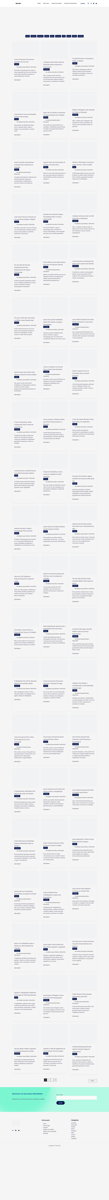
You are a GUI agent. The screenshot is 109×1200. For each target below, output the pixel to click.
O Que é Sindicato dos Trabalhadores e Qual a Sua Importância (54, 938)
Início (43, 1175)
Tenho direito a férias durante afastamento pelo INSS (82, 1041)
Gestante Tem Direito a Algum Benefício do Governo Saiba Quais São (83, 506)
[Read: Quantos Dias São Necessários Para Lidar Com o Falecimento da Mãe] (84, 542)
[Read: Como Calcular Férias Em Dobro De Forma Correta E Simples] (54, 870)
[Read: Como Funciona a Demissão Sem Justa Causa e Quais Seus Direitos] (84, 266)
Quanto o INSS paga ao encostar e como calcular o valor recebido (83, 173)
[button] (83, 3)
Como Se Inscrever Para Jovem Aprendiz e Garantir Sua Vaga (54, 717)
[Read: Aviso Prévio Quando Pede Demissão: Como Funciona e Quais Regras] (84, 760)
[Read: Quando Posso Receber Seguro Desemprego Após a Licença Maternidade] (54, 212)
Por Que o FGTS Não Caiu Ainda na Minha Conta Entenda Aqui (24, 337)
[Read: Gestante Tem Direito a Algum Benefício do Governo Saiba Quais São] (84, 490)
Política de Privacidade (48, 1183)
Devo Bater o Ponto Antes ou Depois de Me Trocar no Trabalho (25, 664)
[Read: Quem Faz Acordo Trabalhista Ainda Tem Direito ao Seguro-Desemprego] (54, 324)
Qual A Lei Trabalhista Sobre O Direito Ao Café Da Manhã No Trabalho (25, 990)
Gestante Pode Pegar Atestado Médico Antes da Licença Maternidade (83, 664)
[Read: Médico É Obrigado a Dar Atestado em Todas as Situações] (84, 102)
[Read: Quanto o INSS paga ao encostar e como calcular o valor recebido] (84, 157)
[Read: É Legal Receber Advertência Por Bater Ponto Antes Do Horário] (25, 817)
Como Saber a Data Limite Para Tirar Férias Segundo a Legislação (54, 992)
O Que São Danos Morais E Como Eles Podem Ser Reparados (82, 446)
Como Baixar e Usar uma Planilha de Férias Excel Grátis (25, 119)
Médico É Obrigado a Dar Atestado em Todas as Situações (83, 115)
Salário (77, 36)
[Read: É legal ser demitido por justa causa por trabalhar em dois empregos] (54, 488)
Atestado (30, 36)
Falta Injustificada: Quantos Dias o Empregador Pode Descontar (52, 661)
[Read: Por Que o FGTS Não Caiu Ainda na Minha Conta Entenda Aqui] (25, 323)
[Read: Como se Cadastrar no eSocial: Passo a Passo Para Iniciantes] (54, 376)
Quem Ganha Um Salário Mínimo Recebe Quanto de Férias (54, 558)
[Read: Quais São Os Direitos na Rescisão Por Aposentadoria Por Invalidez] (54, 103)
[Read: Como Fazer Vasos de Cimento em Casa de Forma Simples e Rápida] (25, 213)
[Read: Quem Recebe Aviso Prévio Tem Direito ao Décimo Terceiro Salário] (25, 378)
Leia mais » (17, 83)
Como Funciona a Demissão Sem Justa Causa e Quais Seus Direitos (81, 279)
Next (93, 1132)
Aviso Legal (45, 1177)
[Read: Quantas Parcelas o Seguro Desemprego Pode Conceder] (25, 545)
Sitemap (44, 1185)
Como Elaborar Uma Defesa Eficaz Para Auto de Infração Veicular (54, 279)
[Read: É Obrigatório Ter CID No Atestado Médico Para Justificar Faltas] (25, 703)
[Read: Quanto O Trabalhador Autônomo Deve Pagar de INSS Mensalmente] (25, 1027)
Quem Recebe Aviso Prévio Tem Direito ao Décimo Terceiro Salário (24, 395)
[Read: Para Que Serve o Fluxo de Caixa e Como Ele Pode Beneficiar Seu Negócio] (84, 976)
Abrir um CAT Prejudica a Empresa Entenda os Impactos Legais (25, 610)
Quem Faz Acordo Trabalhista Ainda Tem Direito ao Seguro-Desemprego (54, 340)
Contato (44, 1179)
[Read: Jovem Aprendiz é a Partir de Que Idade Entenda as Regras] (84, 868)
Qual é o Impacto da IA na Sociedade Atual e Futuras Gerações (82, 392)
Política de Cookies (47, 1181)
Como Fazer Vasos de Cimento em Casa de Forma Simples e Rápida (24, 230)
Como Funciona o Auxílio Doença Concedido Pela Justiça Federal (24, 501)
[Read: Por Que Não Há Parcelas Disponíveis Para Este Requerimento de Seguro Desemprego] (25, 267)
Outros (71, 36)
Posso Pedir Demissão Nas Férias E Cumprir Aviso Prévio (82, 831)
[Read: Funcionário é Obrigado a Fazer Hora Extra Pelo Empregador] (54, 1028)
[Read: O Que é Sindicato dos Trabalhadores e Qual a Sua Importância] (54, 924)
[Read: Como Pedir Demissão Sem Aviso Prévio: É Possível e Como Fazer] (84, 324)
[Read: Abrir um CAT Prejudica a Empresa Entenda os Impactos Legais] (25, 596)
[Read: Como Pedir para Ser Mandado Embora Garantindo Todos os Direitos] (25, 869)
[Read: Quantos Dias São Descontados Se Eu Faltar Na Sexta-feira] (54, 158)
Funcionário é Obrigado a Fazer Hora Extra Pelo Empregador (54, 1042)
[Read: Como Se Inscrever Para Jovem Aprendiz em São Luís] (25, 49)
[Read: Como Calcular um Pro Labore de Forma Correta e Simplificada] (54, 816)
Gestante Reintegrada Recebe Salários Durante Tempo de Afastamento (82, 1098)
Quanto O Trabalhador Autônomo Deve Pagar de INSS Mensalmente (24, 1040)
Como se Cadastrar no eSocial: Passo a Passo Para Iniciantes (53, 388)
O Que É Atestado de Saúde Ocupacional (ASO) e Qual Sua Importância (23, 450)
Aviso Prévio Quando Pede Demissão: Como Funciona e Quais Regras (82, 777)
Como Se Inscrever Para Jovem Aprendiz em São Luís (25, 62)
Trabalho (84, 36)
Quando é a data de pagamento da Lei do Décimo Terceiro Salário (53, 1100)
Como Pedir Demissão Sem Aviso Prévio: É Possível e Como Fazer (82, 339)
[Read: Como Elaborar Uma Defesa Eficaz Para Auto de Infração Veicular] (54, 266)
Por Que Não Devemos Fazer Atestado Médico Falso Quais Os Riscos (83, 612)
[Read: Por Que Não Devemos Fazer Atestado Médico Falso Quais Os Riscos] (84, 597)
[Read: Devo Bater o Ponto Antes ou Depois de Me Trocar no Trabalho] (25, 649)
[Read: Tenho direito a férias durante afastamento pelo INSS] (84, 1028)
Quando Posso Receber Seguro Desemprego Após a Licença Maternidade (54, 228)
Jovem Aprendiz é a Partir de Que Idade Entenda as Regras (81, 883)
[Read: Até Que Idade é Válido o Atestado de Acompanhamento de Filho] (25, 1082)
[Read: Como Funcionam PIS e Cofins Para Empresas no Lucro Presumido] (25, 760)
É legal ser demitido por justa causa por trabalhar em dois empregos (54, 502)
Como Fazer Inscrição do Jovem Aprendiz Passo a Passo (53, 776)
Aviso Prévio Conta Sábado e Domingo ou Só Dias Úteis (82, 934)
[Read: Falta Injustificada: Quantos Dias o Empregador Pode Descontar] (54, 647)
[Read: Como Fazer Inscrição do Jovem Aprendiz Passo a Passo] (54, 760)
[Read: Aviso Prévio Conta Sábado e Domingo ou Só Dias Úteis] (84, 922)
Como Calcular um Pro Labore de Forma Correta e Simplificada (53, 830)
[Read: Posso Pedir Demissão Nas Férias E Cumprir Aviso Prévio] (84, 816)
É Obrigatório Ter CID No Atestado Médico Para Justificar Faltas (24, 717)
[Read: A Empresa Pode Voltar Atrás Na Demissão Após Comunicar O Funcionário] (54, 50)
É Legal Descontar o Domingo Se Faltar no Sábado (82, 61)
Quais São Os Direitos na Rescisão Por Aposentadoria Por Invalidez (53, 119)
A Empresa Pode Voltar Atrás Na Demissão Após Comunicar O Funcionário (54, 66)
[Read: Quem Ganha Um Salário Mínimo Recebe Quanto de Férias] (54, 544)
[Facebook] (93, 3)
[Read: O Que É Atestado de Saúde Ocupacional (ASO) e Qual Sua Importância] (25, 434)
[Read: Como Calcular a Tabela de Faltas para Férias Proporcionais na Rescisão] (54, 433)
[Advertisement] (54, 18)
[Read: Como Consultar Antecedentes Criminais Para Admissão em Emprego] (25, 158)
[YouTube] (96, 3)
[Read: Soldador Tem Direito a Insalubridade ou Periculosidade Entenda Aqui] (84, 704)
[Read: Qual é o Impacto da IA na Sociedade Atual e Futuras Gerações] (84, 378)
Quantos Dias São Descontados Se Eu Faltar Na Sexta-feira (53, 172)
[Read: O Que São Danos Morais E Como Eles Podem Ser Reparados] (84, 433)
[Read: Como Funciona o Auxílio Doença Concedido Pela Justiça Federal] (25, 487)
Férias (52, 36)
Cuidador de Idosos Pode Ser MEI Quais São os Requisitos (83, 228)
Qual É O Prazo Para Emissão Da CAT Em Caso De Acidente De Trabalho (53, 609)
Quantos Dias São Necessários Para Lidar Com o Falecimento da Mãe (83, 557)
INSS (65, 36)
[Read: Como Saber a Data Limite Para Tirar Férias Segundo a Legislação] (54, 977)
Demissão (38, 36)
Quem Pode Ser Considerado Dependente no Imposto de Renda (22, 939)
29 (55, 1132)
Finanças (58, 36)
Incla (18, 3)
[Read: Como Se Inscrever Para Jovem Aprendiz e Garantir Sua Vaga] (54, 703)
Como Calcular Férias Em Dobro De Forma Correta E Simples (53, 886)
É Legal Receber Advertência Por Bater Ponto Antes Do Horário (25, 832)
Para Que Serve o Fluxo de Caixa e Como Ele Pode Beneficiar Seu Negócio (83, 990)
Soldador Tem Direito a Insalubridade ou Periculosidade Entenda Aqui (83, 721)
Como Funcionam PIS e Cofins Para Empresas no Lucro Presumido (25, 776)
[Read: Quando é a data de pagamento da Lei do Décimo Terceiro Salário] (54, 1082)
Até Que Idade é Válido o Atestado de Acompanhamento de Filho (25, 1100)
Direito (46, 36)
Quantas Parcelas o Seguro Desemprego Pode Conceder (23, 560)
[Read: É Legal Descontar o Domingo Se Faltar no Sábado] (84, 48)
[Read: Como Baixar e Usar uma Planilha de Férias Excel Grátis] (25, 104)
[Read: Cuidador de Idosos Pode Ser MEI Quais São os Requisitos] (84, 213)
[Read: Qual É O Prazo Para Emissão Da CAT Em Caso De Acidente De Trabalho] (54, 595)
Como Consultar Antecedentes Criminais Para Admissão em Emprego (25, 173)
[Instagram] (91, 3)
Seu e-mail (76, 1148)
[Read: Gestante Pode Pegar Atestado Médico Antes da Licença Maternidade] (84, 649)
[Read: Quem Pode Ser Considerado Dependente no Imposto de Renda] (25, 923)
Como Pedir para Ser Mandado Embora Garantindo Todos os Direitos (24, 886)
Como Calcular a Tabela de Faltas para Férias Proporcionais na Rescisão (54, 447)
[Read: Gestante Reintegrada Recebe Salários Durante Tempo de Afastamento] (84, 1081)
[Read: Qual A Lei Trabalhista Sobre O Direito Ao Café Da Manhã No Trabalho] (25, 977)
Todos (24, 36)
